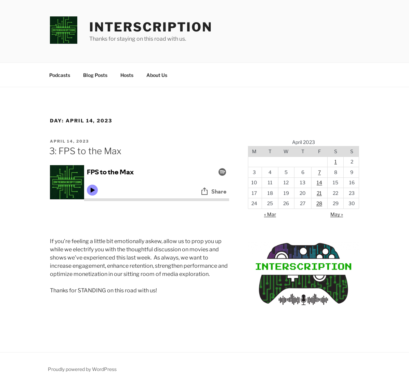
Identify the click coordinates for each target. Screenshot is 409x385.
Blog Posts (95, 75)
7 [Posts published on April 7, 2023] (319, 172)
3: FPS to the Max (85, 151)
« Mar (270, 214)
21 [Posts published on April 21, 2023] (319, 193)
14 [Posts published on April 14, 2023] (319, 182)
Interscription (150, 27)
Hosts (126, 75)
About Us (156, 75)
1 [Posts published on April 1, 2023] (335, 161)
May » (336, 214)
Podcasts (59, 75)
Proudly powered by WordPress (82, 369)
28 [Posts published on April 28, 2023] (319, 203)
